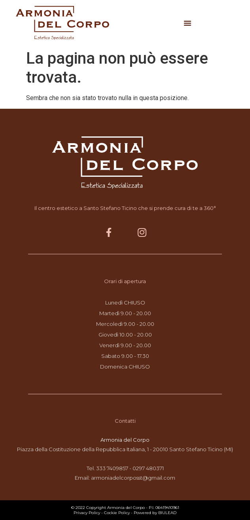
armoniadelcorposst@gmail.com (133, 478)
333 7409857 (112, 468)
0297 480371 (148, 468)
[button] (187, 23)
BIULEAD (167, 512)
